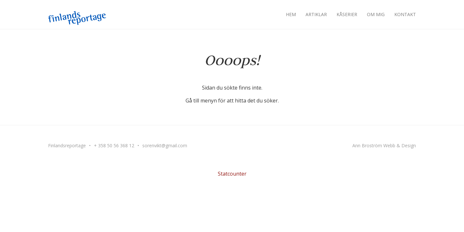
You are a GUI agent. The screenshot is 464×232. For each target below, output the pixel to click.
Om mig (376, 14)
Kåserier (347, 14)
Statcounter (232, 173)
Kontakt (405, 14)
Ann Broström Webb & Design (384, 145)
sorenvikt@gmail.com (164, 145)
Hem (291, 14)
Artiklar (316, 14)
